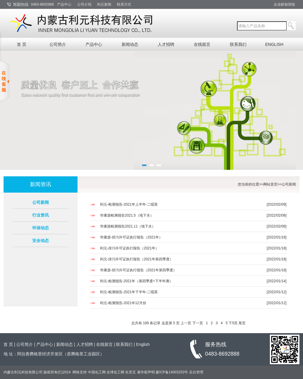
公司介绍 (84, 4)
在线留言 (202, 44)
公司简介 (57, 44)
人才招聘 (166, 44)
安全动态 (40, 240)
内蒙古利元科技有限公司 (23, 372)
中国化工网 (97, 372)
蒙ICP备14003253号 (172, 372)
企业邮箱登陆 (284, 4)
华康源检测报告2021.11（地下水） (127, 226)
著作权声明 (146, 372)
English (143, 344)
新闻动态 (130, 44)
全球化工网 (115, 372)
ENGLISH (274, 44)
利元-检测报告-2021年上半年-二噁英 (129, 204)
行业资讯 (40, 215)
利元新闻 (104, 4)
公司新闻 (40, 202)
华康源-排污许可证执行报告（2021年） (131, 237)
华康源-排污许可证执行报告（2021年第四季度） (138, 270)
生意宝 (130, 372)
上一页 (185, 323)
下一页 (197, 323)
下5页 (233, 323)
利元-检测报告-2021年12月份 (123, 303)
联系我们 (238, 44)
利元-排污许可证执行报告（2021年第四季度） (136, 259)
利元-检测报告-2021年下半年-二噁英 (129, 292)
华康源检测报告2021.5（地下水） (127, 215)
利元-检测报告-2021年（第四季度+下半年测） (136, 281)
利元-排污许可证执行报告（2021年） (129, 248)
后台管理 (196, 372)
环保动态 (40, 227)
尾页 (242, 323)
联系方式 (124, 4)
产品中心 (64, 4)
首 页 (21, 44)
